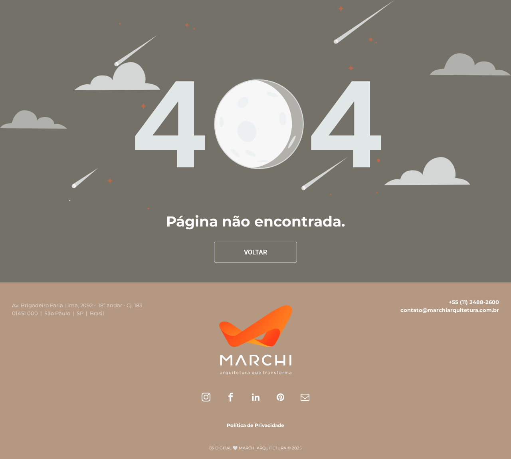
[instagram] (206, 398)
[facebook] (231, 398)
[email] (305, 398)
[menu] (493, 19)
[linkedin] (255, 398)
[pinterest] (280, 398)
